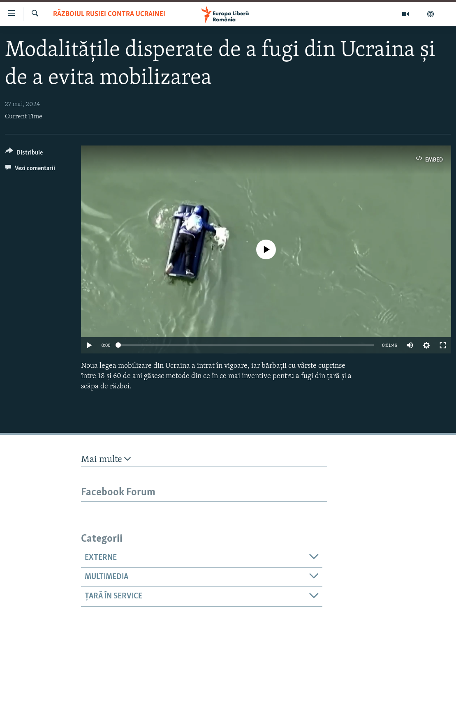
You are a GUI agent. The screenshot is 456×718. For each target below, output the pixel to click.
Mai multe (106, 459)
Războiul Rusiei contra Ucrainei (109, 14)
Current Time (23, 116)
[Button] (24, 153)
